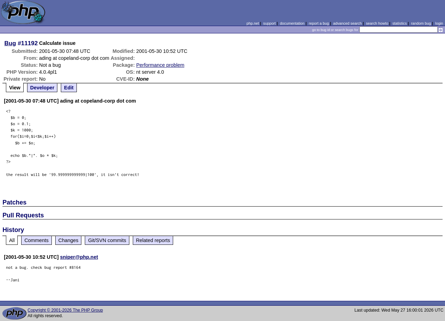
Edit (68, 87)
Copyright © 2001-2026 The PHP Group (65, 310)
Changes (68, 240)
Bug (10, 43)
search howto (377, 23)
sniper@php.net (79, 257)
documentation (292, 23)
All (12, 240)
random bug (421, 23)
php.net (252, 23)
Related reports (153, 240)
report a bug (319, 23)
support (269, 23)
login (439, 23)
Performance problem (160, 65)
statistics (400, 23)
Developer (42, 87)
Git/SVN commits (107, 240)
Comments (36, 240)
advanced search (347, 23)
